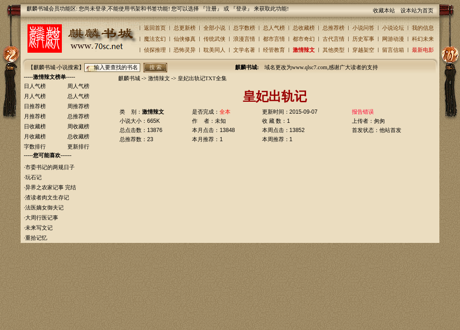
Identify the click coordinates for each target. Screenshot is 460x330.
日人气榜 (35, 86)
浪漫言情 (244, 39)
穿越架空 (363, 50)
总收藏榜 (304, 28)
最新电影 (423, 50)
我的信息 (423, 28)
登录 (241, 9)
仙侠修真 (185, 39)
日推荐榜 (35, 106)
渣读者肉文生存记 (47, 197)
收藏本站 (384, 10)
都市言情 (274, 39)
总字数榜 (244, 28)
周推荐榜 (78, 106)
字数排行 (35, 146)
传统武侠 (214, 39)
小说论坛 (393, 28)
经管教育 (274, 50)
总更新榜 (185, 28)
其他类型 (334, 50)
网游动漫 (393, 39)
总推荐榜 (334, 28)
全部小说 (214, 28)
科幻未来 (423, 39)
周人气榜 (78, 86)
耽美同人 (214, 50)
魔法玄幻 (155, 39)
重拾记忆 (36, 238)
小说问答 (363, 28)
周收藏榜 (78, 126)
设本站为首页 (416, 10)
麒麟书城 (129, 78)
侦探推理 (155, 50)
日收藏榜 (35, 126)
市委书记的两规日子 (50, 167)
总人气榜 (274, 28)
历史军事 (363, 39)
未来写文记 (39, 228)
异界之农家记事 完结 (50, 187)
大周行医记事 (41, 217)
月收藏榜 (35, 136)
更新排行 (78, 146)
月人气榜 (35, 96)
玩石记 (33, 177)
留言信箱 (393, 50)
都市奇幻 (304, 39)
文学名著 (244, 50)
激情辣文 (304, 50)
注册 (211, 9)
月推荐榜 (35, 116)
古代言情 (334, 39)
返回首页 (155, 28)
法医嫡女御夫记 (44, 207)
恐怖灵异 (185, 50)
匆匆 (379, 121)
